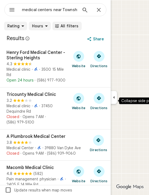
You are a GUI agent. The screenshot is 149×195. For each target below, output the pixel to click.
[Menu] (12, 10)
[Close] (98, 10)
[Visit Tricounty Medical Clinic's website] (78, 101)
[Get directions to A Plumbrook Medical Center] (98, 143)
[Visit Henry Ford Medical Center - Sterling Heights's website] (78, 59)
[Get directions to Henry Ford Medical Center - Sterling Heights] (99, 59)
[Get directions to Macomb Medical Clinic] (99, 174)
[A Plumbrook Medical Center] (55, 144)
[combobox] (49, 9)
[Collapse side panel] (114, 97)
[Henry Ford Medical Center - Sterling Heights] (55, 66)
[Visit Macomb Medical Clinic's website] (78, 174)
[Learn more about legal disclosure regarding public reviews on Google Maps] (27, 38)
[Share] (96, 39)
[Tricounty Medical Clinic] (55, 108)
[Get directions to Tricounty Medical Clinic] (99, 101)
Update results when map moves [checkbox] (38, 190)
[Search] (84, 11)
